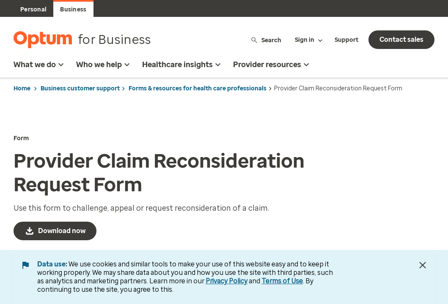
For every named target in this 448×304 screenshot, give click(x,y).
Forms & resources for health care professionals (198, 88)
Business (73, 9)
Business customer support (80, 88)
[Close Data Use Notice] (423, 265)
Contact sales (401, 39)
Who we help (104, 65)
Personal (33, 9)
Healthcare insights (182, 65)
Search (265, 40)
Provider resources (272, 65)
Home (22, 88)
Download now (61, 231)
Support (346, 39)
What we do (40, 65)
